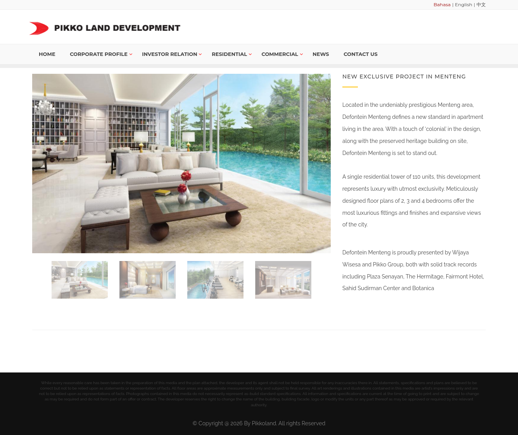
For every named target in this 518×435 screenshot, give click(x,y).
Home (47, 54)
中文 (481, 4)
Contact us (360, 54)
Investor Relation (172, 54)
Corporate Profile (101, 54)
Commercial (281, 54)
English (463, 4)
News (321, 54)
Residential (232, 54)
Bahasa (442, 4)
